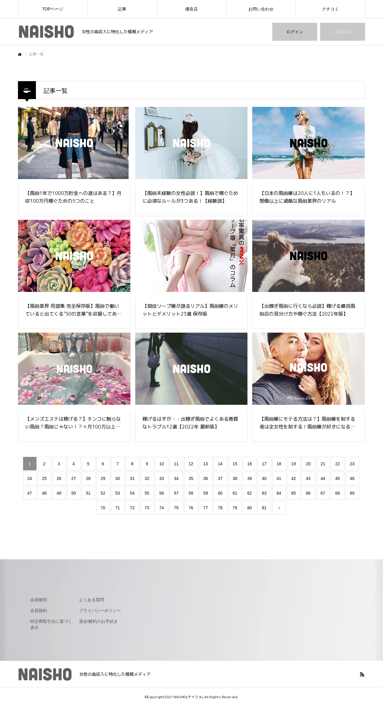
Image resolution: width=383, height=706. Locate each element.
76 (191, 507)
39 (249, 478)
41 (278, 478)
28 (88, 478)
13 (205, 463)
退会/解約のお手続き (98, 621)
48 (44, 493)
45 (337, 478)
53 (117, 493)
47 (29, 493)
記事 (122, 9)
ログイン (294, 31)
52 (103, 493)
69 (352, 493)
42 (293, 478)
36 (205, 478)
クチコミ (330, 9)
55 (147, 493)
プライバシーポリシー (100, 610)
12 (191, 463)
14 (220, 463)
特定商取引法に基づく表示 (51, 624)
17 (264, 463)
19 (293, 463)
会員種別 (38, 599)
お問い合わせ (260, 9)
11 (176, 463)
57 (176, 493)
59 (205, 493)
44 (322, 478)
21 (322, 463)
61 (234, 493)
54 (132, 493)
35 (191, 478)
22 (337, 463)
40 (264, 478)
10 (161, 463)
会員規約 (38, 610)
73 (147, 507)
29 (103, 478)
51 (88, 493)
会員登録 (342, 31)
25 (44, 478)
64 (278, 493)
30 (117, 478)
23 (352, 463)
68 (337, 493)
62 (249, 493)
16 (249, 463)
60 (220, 493)
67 (322, 493)
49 (59, 493)
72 (132, 507)
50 (73, 493)
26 (59, 478)
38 (234, 478)
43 (308, 478)
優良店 (191, 9)
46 (352, 478)
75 (176, 507)
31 (132, 478)
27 (73, 478)
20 (308, 463)
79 (234, 507)
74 (161, 507)
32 (147, 478)
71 (117, 507)
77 (205, 507)
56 (161, 493)
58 (191, 493)
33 (161, 478)
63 (264, 493)
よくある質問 (91, 599)
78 (220, 507)
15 (234, 463)
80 (249, 507)
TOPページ (52, 9)
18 (278, 463)
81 (264, 507)
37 (220, 478)
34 (176, 478)
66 (308, 493)
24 (29, 478)
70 (103, 507)
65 (293, 493)
